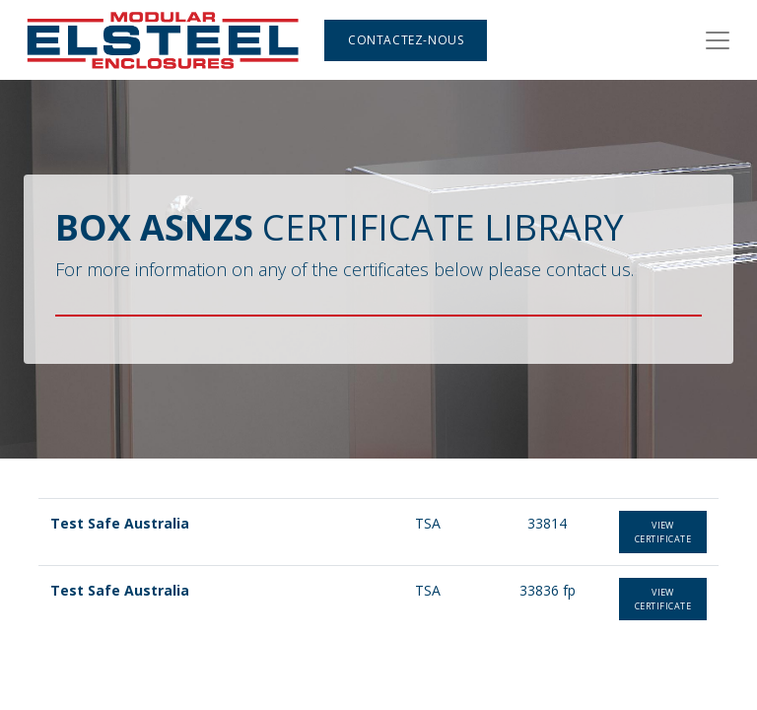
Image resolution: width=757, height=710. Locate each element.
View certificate (663, 599)
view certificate (663, 532)
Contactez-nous (405, 40)
